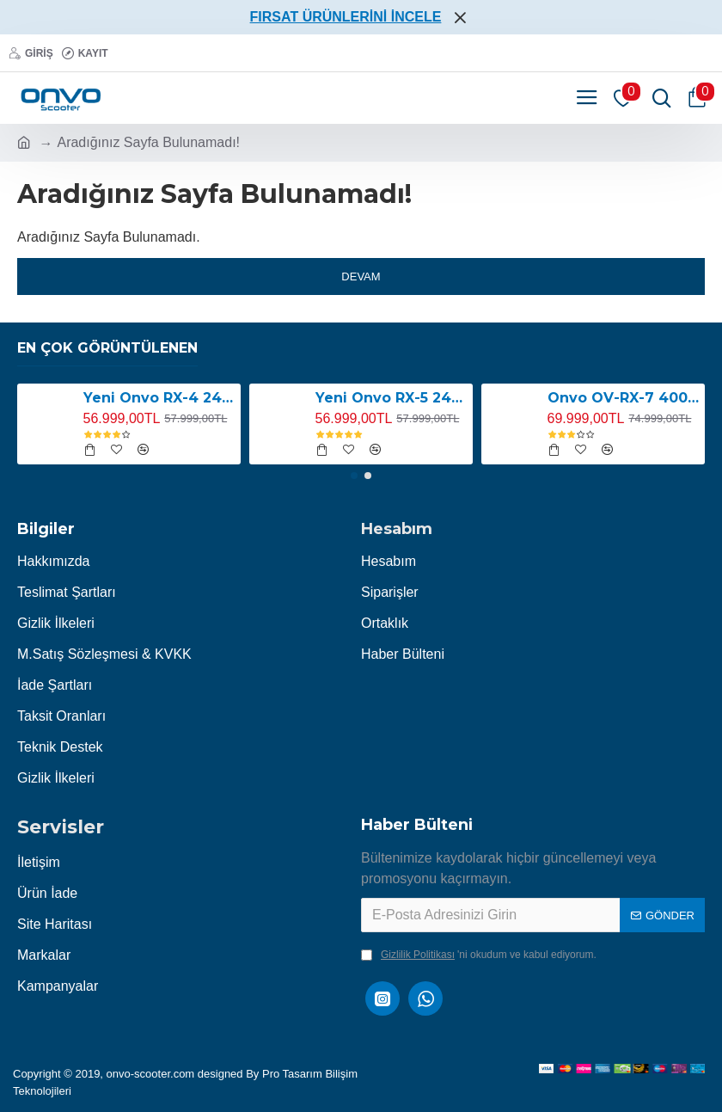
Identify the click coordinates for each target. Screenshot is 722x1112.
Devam (360, 276)
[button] (354, 475)
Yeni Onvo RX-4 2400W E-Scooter (159, 398)
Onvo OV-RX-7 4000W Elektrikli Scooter (624, 398)
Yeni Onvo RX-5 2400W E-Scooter (391, 398)
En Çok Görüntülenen (107, 348)
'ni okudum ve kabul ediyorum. (479, 954)
